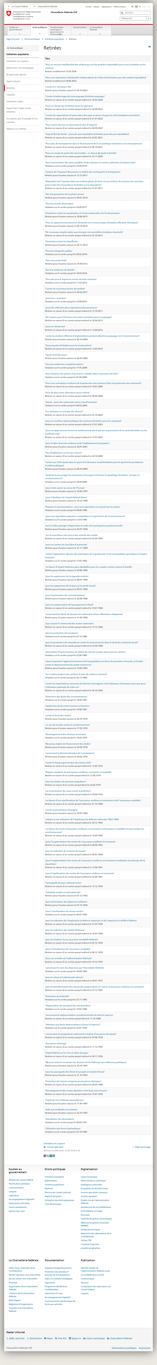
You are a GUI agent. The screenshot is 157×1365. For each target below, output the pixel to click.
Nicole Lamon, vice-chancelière (23, 1278)
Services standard (89, 1196)
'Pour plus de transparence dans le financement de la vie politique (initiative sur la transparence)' (93, 143)
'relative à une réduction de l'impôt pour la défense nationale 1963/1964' (82, 819)
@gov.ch (76, 1338)
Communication (16, 1187)
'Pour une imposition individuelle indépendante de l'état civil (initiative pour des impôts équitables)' (96, 77)
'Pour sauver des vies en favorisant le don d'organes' (71, 125)
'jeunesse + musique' (55, 298)
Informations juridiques (124, 1348)
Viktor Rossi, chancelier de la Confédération (22, 1269)
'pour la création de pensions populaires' (65, 781)
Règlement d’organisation (21, 1304)
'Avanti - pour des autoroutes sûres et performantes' (71, 402)
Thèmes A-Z (135, 18)
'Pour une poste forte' (56, 260)
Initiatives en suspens (17, 61)
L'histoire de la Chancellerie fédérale (21, 1295)
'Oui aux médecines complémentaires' (64, 364)
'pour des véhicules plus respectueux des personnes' (71, 307)
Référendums (51, 1180)
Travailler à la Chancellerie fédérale (21, 1309)
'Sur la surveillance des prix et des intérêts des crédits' (71, 535)
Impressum (145, 1348)
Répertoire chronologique (20, 67)
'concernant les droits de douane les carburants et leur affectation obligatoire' (84, 614)
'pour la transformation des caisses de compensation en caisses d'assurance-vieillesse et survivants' (94, 987)
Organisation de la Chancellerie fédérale (23, 1288)
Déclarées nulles (14, 101)
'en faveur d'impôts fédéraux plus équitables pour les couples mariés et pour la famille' (88, 567)
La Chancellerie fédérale (96, 28)
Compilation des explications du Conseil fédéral (96, 1288)
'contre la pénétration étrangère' (61, 810)
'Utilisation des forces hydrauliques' (63, 1128)
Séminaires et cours (54, 1293)
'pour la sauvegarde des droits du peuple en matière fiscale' (75, 1072)
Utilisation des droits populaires (59, 1200)
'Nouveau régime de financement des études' (68, 744)
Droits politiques (40, 28)
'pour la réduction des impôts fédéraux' (65, 930)
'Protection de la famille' (57, 996)
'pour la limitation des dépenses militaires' (66, 902)
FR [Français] (136, 6)
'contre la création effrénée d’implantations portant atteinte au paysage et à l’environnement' (92, 336)
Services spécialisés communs (94, 1192)
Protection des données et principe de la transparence (57, 1273)
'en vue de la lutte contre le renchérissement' (67, 725)
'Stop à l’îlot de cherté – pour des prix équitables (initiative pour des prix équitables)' (87, 134)
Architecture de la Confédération (96, 1207)
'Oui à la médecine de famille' (60, 270)
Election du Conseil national (58, 1192)
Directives (85, 1215)
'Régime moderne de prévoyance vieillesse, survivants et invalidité (78, 772)
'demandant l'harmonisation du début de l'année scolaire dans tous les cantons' (85, 652)
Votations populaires (54, 1184)
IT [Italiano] (140, 6)
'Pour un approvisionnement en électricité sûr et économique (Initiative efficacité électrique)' (91, 222)
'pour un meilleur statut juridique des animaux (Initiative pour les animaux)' (83, 421)
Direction (13, 1282)
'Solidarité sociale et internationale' (63, 892)
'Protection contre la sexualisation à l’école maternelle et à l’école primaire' (82, 213)
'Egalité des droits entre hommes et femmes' (67, 706)
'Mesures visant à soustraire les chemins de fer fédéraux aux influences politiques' (86, 1062)
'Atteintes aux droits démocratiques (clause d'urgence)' (73, 1024)
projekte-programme (90, 1248)
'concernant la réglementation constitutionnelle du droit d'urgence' (79, 1015)
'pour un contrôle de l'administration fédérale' (68, 958)
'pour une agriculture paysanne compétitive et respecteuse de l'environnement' (85, 516)
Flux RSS (62, 1338)
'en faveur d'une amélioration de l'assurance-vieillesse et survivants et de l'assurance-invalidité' (93, 800)
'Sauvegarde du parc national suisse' (63, 883)
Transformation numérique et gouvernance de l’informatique (57, 30)
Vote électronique (53, 1204)
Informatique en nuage (91, 1211)
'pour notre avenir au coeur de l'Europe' (65, 488)
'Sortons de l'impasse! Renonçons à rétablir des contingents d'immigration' (83, 172)
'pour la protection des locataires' (62, 633)
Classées (10, 94)
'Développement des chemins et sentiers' (65, 734)
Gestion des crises (17, 1211)
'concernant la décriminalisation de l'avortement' (70, 753)
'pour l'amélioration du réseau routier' (64, 911)
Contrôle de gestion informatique (96, 1218)
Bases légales (15, 1300)
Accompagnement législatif (21, 1199)
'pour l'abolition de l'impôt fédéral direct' (66, 497)
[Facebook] (45, 1155)
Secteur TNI (86, 1240)
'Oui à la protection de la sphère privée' (64, 194)
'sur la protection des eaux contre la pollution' (68, 791)
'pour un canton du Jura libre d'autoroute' (66, 544)
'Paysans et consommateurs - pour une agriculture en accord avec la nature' (83, 507)
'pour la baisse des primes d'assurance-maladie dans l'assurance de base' (81, 373)
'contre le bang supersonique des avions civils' (68, 762)
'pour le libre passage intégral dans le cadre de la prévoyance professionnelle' (84, 525)
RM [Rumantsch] (144, 6)
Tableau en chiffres (16, 128)
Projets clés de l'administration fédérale (95, 1201)
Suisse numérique (89, 1177)
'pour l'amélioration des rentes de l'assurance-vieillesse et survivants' (79, 873)
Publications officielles (19, 1203)
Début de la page (142, 1147)
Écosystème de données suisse (94, 1188)
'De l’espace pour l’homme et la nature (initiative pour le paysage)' (78, 317)
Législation (14, 1195)
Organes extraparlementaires (58, 1268)
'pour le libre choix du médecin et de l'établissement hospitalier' (77, 443)
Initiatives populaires (54, 39)
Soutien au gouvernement (15, 28)
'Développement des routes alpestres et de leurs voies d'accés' (76, 1090)
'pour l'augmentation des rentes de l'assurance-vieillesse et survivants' (80, 841)
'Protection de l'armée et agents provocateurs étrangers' (73, 1081)
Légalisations (106, 7)
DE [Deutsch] (132, 6)
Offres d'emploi (119, 7)
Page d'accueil (13, 39)
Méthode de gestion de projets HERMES (95, 1224)
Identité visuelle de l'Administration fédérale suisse (95, 1269)
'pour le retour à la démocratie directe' (64, 977)
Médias (96, 7)
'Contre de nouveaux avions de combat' (65, 288)
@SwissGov (36, 1338)
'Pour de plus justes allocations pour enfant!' (67, 392)
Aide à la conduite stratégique (59, 1278)
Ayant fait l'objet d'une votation (18, 110)
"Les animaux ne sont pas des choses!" (64, 411)
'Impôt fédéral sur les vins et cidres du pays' (66, 1053)
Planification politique (19, 1183)
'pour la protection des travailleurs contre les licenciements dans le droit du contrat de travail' (91, 642)
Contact (88, 7)
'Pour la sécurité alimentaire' (59, 203)
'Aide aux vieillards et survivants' (61, 1109)
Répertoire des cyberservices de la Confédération (96, 1235)
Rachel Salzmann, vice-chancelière (24, 1275)
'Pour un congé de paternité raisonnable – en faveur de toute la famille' (81, 153)
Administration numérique (93, 1180)
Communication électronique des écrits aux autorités (60, 1302)
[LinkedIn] (53, 1155)
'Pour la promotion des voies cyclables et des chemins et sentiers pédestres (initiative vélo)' (90, 162)
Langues (12, 1191)
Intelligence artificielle (91, 1184)
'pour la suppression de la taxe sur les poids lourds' (70, 585)
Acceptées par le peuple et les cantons (22, 120)
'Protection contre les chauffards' (61, 241)
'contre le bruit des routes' (58, 715)
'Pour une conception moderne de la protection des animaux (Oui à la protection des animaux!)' (93, 383)
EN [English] (148, 6)
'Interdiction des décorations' (60, 1119)
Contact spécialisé (54, 1147)
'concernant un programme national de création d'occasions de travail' (80, 1034)
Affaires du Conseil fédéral (21, 1180)
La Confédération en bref (92, 1275)
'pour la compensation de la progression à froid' (69, 604)
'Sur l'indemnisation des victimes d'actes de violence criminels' (76, 674)
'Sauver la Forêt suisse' (56, 355)
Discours (84, 1282)
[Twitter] (48, 1155)
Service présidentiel (18, 1207)
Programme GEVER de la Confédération (56, 1288)
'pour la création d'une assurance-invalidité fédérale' (71, 939)
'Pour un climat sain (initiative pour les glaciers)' (69, 106)
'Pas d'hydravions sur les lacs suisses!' (63, 452)
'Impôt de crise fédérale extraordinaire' (64, 1100)
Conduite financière (90, 1244)
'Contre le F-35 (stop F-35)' (58, 87)
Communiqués (87, 1278)
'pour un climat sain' (55, 326)
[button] (122, 13)
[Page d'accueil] (50, 15)
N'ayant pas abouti (16, 74)
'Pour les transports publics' (59, 251)
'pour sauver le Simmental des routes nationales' (69, 623)
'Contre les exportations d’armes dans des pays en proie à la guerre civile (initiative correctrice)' (92, 115)
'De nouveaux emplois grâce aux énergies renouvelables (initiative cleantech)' (84, 232)
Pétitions (49, 1188)
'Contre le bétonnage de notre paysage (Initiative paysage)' (75, 96)
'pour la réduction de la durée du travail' (65, 851)
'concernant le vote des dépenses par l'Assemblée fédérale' (74, 968)
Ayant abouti (13, 81)
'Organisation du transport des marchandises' (68, 1005)
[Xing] (51, 1155)
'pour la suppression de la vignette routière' (67, 576)
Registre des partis (53, 1196)
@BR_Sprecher (17, 1338)
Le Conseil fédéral (18, 6)
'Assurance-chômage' (56, 1043)
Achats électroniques (90, 1229)
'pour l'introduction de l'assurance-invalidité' (68, 949)
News (50, 1338)
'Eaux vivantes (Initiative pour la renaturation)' (68, 345)
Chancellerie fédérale (45, 6)
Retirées (10, 88)
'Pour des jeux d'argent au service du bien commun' (71, 279)
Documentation (80, 27)
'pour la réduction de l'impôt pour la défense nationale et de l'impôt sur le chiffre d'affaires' (91, 920)
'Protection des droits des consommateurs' (66, 696)
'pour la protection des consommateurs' (65, 595)
